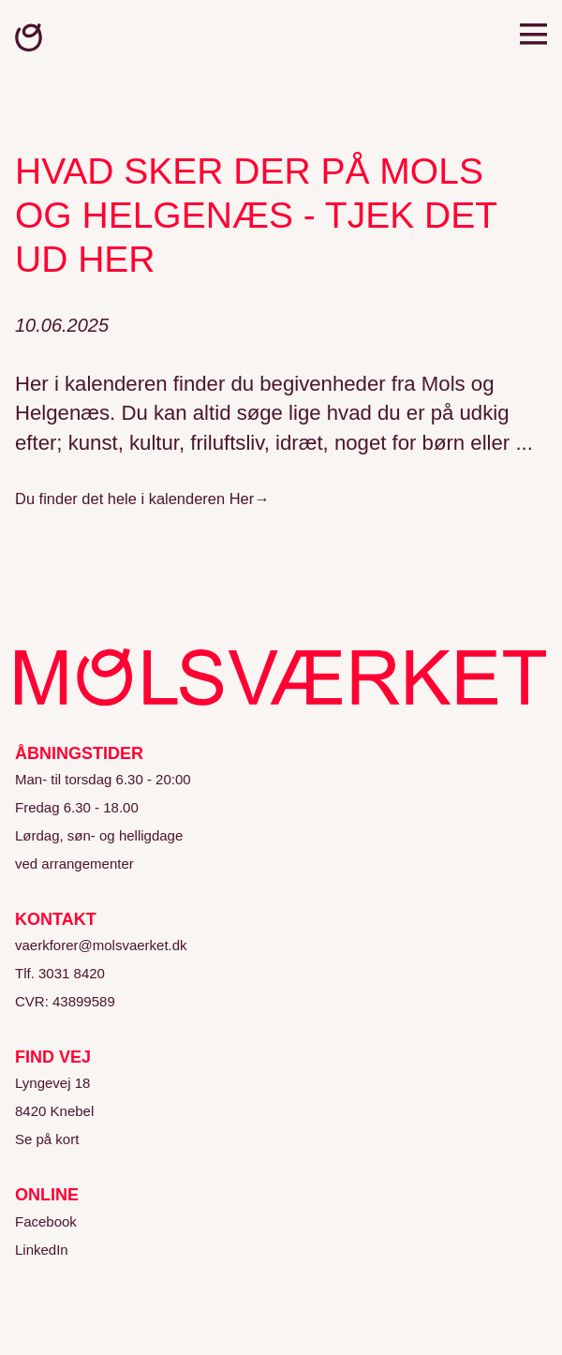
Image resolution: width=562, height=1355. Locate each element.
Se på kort (47, 1139)
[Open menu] (533, 37)
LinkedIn (41, 1250)
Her (242, 498)
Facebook (46, 1221)
